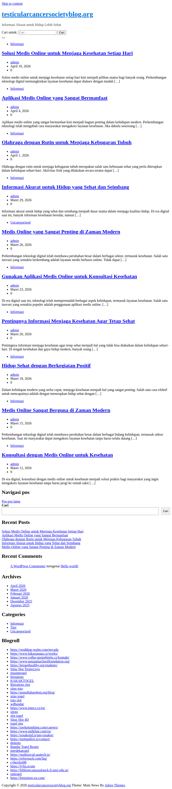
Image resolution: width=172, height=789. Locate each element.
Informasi (17, 44)
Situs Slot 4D (19, 719)
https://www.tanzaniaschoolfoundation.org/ (40, 661)
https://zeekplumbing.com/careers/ (34, 727)
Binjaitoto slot (20, 684)
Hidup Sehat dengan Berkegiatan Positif (46, 365)
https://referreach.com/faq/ (28, 758)
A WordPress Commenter (28, 566)
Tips (13, 627)
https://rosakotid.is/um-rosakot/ (32, 735)
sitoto (14, 712)
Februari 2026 (20, 593)
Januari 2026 (19, 597)
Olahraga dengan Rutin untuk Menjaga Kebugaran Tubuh (67, 142)
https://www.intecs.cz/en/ (27, 708)
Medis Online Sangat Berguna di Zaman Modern (56, 410)
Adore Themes (115, 785)
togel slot (16, 723)
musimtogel (18, 673)
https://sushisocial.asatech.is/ (30, 754)
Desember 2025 (21, 601)
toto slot (16, 700)
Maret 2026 (18, 589)
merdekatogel (19, 751)
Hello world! (69, 566)
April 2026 (17, 586)
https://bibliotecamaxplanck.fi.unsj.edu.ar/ (39, 770)
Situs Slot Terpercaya (25, 669)
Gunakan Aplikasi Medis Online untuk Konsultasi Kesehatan (69, 276)
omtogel (16, 774)
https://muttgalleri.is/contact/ (30, 739)
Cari (5, 505)
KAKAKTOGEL (22, 681)
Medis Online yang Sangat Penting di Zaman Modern (61, 231)
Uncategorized (20, 222)
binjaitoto (17, 677)
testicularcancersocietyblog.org (47, 14)
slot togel (16, 716)
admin (14, 62)
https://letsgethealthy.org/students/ (34, 665)
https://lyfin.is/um (22, 766)
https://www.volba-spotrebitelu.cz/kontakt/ (39, 657)
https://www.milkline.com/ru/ (30, 731)
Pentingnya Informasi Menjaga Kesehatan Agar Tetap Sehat (68, 321)
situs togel (17, 696)
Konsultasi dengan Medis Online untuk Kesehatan (57, 455)
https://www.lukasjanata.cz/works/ (34, 653)
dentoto (15, 743)
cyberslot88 (18, 762)
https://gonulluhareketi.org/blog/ (32, 692)
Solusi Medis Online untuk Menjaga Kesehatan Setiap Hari (67, 53)
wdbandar (17, 704)
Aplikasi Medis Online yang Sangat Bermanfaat (54, 98)
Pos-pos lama (11, 501)
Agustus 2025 (19, 605)
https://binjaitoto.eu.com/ (27, 778)
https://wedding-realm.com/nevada (34, 649)
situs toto (16, 688)
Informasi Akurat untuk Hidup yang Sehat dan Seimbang (65, 187)
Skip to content (12, 3)
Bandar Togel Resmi (24, 747)
